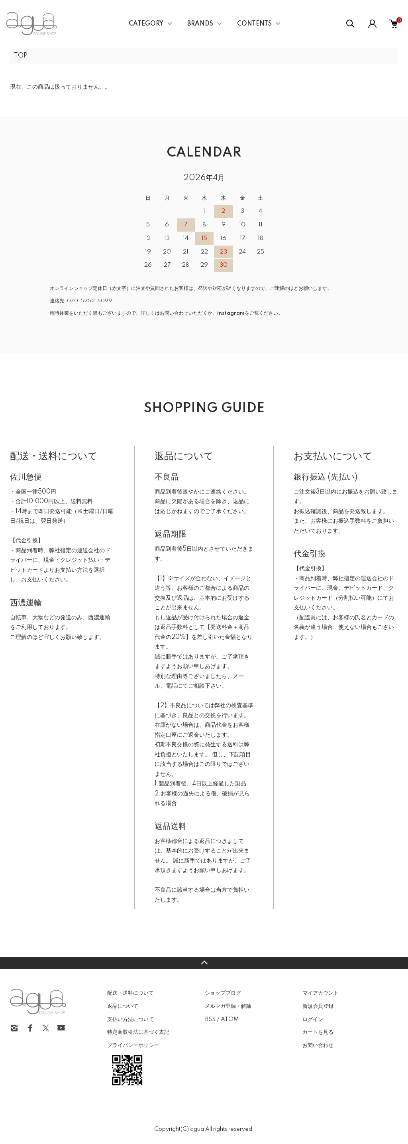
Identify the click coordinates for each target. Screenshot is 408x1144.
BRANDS (200, 24)
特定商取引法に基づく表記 (138, 1032)
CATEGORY (146, 24)
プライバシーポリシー (133, 1045)
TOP (20, 56)
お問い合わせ (317, 1045)
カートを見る (317, 1032)
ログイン (312, 1019)
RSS (210, 1019)
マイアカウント (320, 993)
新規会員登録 (317, 1006)
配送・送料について (130, 993)
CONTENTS (254, 24)
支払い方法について (130, 1019)
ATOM (230, 1019)
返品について (122, 1006)
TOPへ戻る (204, 963)
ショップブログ (223, 993)
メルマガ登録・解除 (228, 1006)
